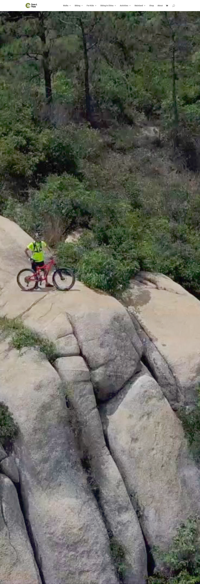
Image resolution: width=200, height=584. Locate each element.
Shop (151, 6)
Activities (124, 6)
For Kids (90, 6)
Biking (77, 6)
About (160, 6)
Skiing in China (106, 6)
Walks (65, 6)
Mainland (139, 6)
